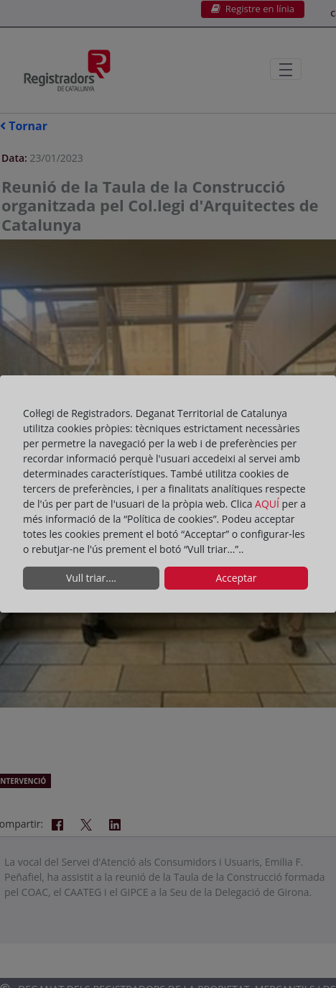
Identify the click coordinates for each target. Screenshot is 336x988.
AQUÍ (268, 504)
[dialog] (168, 494)
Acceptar (235, 578)
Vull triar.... (91, 578)
